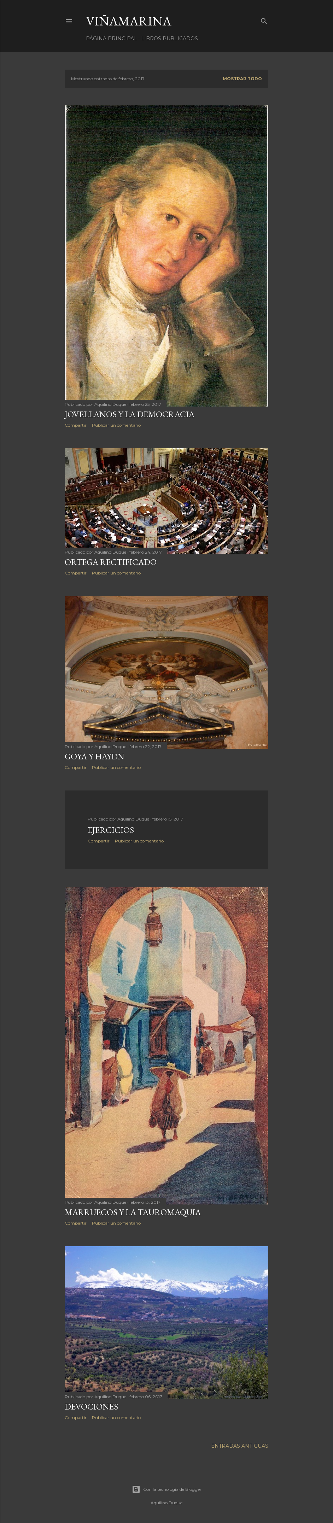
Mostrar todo (242, 78)
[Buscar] (264, 20)
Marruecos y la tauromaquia (133, 1212)
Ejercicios (111, 829)
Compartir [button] (76, 425)
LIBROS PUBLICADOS (169, 38)
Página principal (111, 38)
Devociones (91, 1406)
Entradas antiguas (239, 1446)
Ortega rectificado (111, 561)
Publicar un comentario (116, 425)
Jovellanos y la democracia (129, 414)
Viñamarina (128, 21)
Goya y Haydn (94, 756)
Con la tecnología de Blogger (166, 1489)
